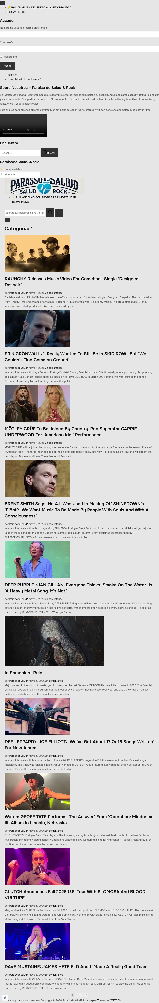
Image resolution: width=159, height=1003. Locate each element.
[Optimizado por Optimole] (5, 998)
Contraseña (7, 42)
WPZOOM (118, 1000)
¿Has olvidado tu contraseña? (24, 79)
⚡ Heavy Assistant (11, 169)
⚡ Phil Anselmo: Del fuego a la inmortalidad (39, 7)
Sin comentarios (54, 293)
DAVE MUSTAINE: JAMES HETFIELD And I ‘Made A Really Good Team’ (77, 967)
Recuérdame (10, 56)
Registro (12, 75)
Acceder (8, 65)
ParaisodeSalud (18, 293)
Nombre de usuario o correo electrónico (23, 27)
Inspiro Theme (99, 1000)
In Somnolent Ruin (23, 673)
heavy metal (16, 12)
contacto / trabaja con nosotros (23, 1000)
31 (86, 995)
